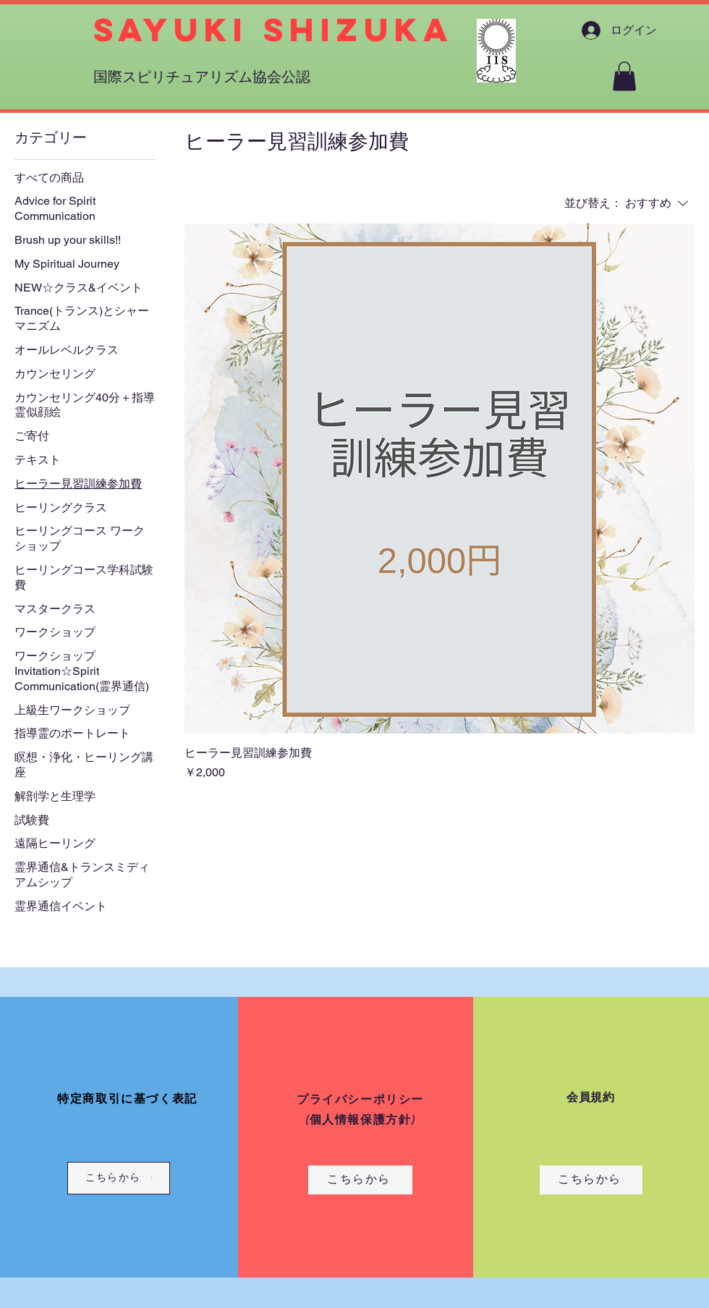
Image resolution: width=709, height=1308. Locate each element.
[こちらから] (118, 1178)
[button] (624, 76)
